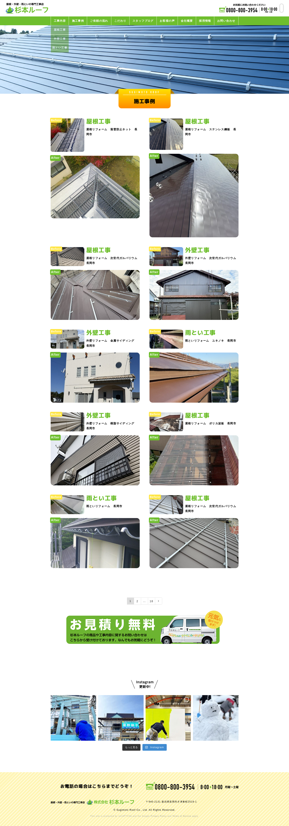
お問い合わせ (226, 20)
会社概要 (187, 20)
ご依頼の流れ (99, 20)
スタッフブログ (143, 20)
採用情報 (205, 20)
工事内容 (60, 20)
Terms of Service (181, 816)
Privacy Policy (159, 816)
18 (151, 601)
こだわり (120, 20)
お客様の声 (167, 20)
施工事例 (78, 20)
